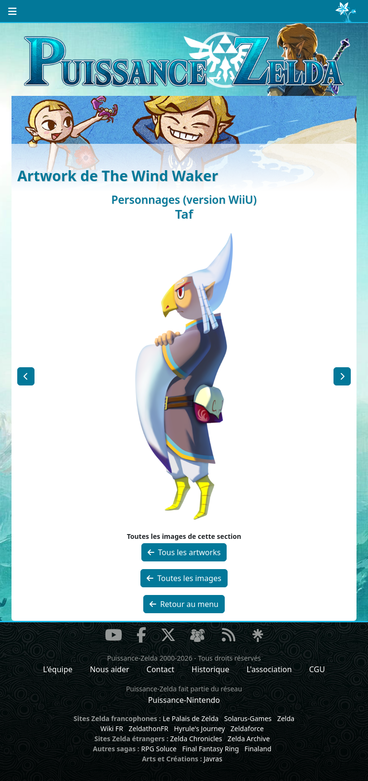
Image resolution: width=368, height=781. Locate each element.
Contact (160, 669)
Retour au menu (184, 604)
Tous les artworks (184, 552)
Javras (213, 758)
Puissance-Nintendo (184, 700)
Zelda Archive (249, 738)
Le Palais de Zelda (190, 718)
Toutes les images (184, 578)
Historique (211, 669)
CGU (317, 669)
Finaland (257, 748)
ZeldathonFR (148, 728)
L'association (269, 669)
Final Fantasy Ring (210, 748)
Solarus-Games (248, 718)
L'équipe (58, 669)
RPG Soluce (158, 748)
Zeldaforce (247, 728)
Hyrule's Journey (199, 728)
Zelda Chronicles (196, 738)
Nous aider (109, 669)
